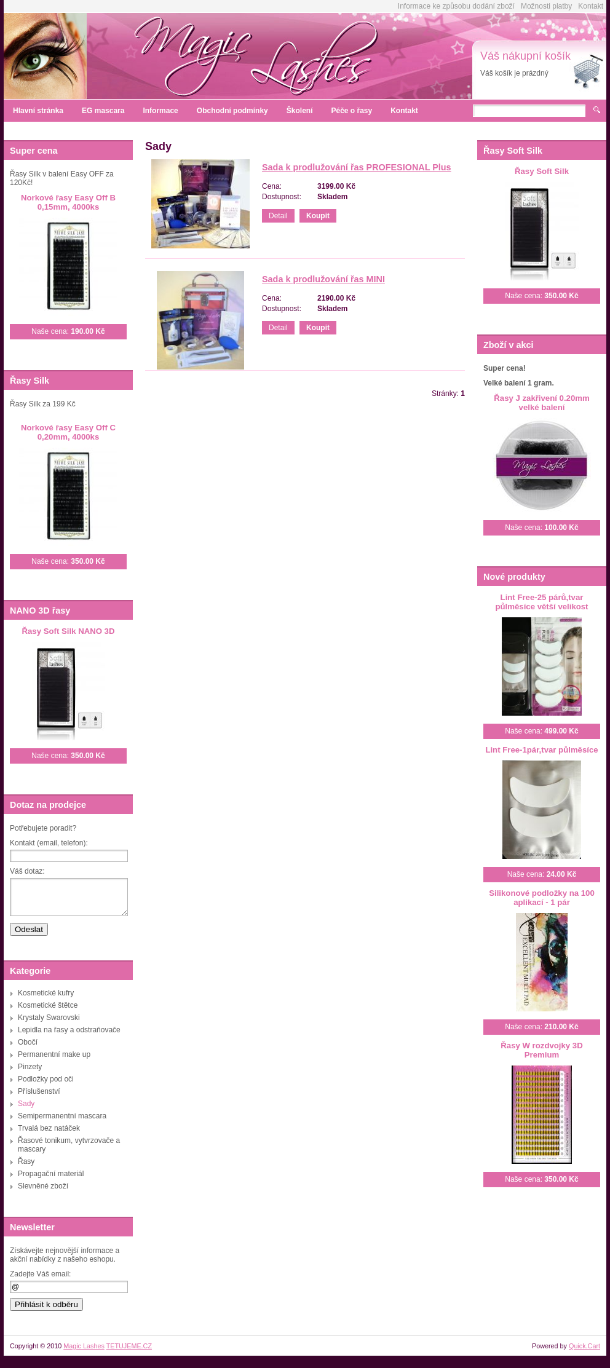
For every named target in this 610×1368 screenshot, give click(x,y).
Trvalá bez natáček (49, 1128)
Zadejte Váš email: (40, 1274)
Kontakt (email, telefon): (49, 843)
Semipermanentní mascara (62, 1116)
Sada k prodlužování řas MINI (323, 279)
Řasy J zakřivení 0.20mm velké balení (541, 402)
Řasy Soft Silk (542, 171)
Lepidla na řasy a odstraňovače (69, 1030)
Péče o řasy (351, 110)
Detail (278, 216)
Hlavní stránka (38, 110)
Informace (160, 110)
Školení (300, 110)
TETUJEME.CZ (129, 1346)
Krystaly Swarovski (49, 1017)
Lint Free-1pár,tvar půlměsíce (541, 749)
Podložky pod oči (46, 1079)
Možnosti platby (546, 6)
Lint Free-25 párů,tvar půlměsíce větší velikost (542, 602)
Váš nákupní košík (525, 56)
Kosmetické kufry (46, 993)
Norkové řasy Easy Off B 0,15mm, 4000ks (68, 202)
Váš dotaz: (27, 871)
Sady (26, 1103)
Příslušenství (39, 1091)
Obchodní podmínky (232, 110)
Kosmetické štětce (47, 1005)
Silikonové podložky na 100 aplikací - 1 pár (542, 897)
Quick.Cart (584, 1346)
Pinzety (30, 1066)
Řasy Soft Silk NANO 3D (68, 631)
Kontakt (590, 6)
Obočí (28, 1042)
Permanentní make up (54, 1054)
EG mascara (103, 110)
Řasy (26, 1161)
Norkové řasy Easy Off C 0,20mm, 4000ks (68, 432)
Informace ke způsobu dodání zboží (456, 6)
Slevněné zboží (43, 1186)
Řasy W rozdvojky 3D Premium (541, 1050)
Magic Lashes (84, 1346)
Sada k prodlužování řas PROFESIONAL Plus (356, 167)
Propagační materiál (51, 1173)
